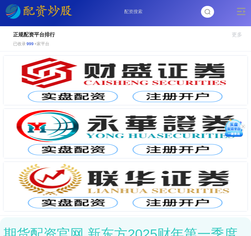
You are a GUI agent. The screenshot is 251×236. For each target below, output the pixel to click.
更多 (240, 34)
